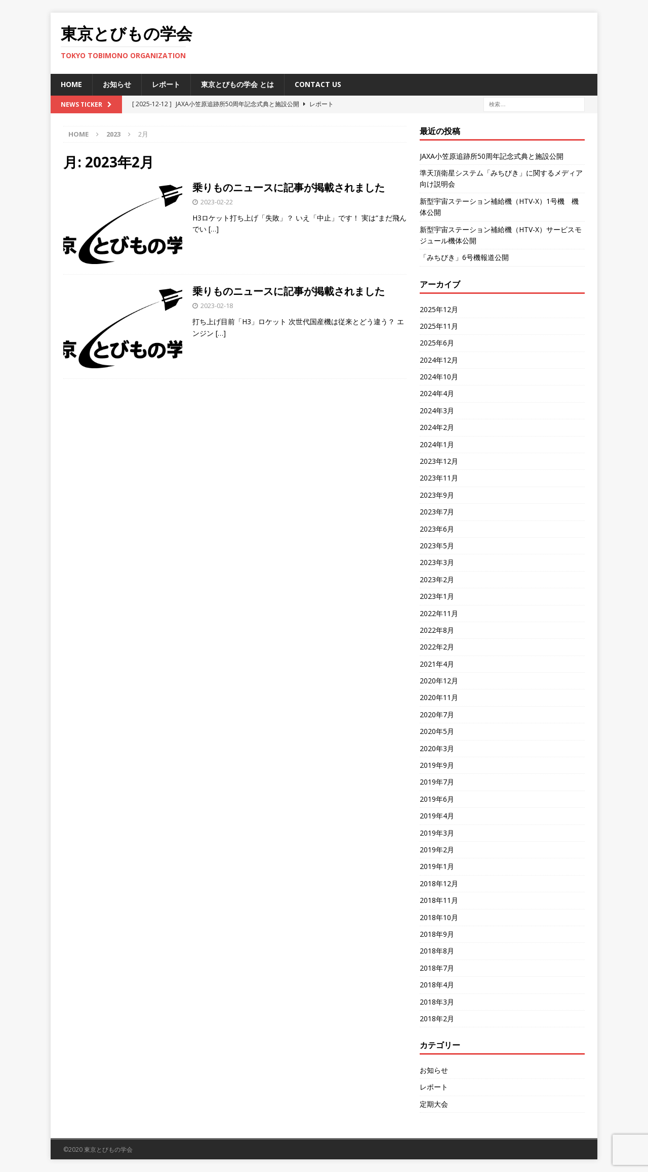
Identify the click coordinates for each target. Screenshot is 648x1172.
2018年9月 (437, 934)
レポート (166, 84)
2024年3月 (437, 410)
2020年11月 (439, 697)
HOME (71, 84)
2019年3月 (437, 833)
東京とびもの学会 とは (237, 84)
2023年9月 (437, 495)
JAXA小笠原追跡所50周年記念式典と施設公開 (491, 156)
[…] (214, 229)
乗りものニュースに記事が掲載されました (288, 187)
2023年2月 (437, 579)
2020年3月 (437, 748)
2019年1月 (437, 866)
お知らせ (117, 84)
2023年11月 (439, 478)
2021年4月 (437, 664)
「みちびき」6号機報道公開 (464, 257)
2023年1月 (437, 596)
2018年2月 (437, 1018)
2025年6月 (437, 343)
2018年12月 (439, 883)
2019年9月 (437, 765)
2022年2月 (437, 647)
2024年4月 (437, 393)
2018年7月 (437, 968)
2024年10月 (439, 376)
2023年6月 (437, 529)
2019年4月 (437, 815)
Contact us (318, 84)
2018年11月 (439, 900)
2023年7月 (437, 511)
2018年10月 (439, 917)
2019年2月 (437, 849)
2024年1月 (437, 444)
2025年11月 (439, 326)
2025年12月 (439, 309)
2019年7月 (437, 782)
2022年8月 (437, 630)
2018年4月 (437, 984)
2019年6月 (437, 799)
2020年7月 (437, 714)
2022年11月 (439, 613)
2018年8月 (437, 951)
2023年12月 (439, 461)
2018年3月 (437, 1002)
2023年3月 (437, 562)
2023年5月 (437, 545)
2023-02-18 (216, 305)
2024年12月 (439, 360)
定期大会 (434, 1104)
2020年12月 (439, 680)
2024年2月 (437, 427)
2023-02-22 (216, 201)
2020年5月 (437, 731)
